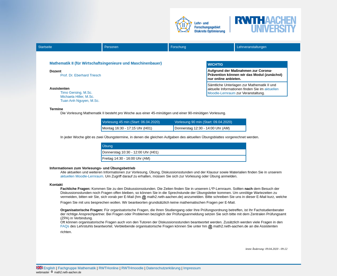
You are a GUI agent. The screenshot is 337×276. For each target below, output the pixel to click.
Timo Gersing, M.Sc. (76, 92)
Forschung (178, 47)
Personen (111, 47)
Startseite (45, 47)
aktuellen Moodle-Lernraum (82, 176)
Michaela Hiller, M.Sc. (77, 97)
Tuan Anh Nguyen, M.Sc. (80, 101)
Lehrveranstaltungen (251, 47)
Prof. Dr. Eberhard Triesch (81, 75)
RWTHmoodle (132, 268)
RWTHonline (108, 268)
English (49, 268)
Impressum (192, 268)
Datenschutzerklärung (163, 268)
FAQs (65, 226)
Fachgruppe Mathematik (77, 268)
